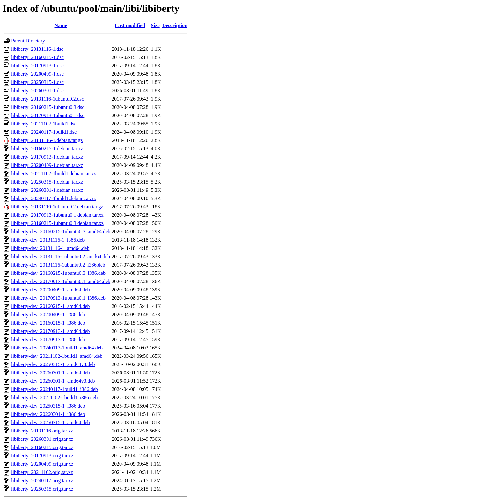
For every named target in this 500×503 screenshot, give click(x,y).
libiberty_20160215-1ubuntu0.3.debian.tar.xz (57, 223)
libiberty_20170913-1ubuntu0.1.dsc (47, 115)
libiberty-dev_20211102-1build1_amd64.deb (56, 356)
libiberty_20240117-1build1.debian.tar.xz (53, 198)
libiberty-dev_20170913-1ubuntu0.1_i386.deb (58, 298)
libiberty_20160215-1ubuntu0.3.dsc (47, 107)
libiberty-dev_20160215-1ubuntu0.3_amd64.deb (60, 231)
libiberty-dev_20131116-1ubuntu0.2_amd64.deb (60, 256)
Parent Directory (28, 40)
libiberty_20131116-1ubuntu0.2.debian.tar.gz (57, 206)
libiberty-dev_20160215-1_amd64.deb (50, 306)
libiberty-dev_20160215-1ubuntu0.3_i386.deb (58, 273)
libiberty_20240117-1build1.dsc (44, 132)
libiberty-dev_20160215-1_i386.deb (48, 323)
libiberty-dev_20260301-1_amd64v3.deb (53, 381)
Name (61, 25)
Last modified (130, 25)
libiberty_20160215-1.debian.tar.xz (47, 148)
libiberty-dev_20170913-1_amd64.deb (50, 331)
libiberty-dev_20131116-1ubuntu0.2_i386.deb (58, 264)
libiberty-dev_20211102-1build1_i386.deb (54, 397)
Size (155, 25)
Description (175, 25)
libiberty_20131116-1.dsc (37, 49)
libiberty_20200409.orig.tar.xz (42, 464)
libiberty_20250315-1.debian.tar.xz (47, 181)
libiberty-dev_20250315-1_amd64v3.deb (53, 364)
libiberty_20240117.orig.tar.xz (42, 480)
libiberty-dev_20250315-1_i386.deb (48, 406)
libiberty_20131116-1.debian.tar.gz (47, 140)
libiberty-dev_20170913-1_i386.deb (48, 339)
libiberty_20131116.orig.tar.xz (42, 430)
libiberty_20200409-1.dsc (37, 74)
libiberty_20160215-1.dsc (37, 57)
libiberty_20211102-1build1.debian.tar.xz (53, 173)
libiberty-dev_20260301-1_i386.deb (48, 414)
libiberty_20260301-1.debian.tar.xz (47, 190)
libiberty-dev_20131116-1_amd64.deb (50, 248)
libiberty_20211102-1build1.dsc (44, 123)
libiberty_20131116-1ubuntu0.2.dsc (47, 98)
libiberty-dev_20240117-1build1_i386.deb (54, 389)
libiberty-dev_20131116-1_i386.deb (48, 240)
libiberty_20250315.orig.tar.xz (42, 489)
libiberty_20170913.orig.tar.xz (42, 455)
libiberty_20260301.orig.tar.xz (42, 439)
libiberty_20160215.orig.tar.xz (42, 447)
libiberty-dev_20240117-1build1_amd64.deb (57, 347)
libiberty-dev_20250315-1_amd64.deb (50, 422)
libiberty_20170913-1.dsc (37, 65)
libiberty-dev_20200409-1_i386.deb (48, 314)
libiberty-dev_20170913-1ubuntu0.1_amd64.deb (60, 281)
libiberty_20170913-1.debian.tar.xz (47, 157)
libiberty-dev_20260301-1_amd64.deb (50, 372)
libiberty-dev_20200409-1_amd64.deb (50, 289)
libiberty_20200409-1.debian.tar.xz (47, 165)
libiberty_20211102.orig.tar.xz (42, 472)
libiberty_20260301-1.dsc (37, 90)
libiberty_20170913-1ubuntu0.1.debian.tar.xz (57, 215)
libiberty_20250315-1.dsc (37, 82)
